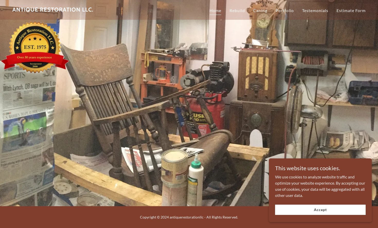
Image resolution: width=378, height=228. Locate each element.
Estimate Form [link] (351, 10)
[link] (52, 9)
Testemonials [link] (315, 10)
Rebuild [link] (237, 10)
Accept (320, 209)
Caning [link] (260, 10)
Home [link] (215, 10)
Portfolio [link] (285, 10)
